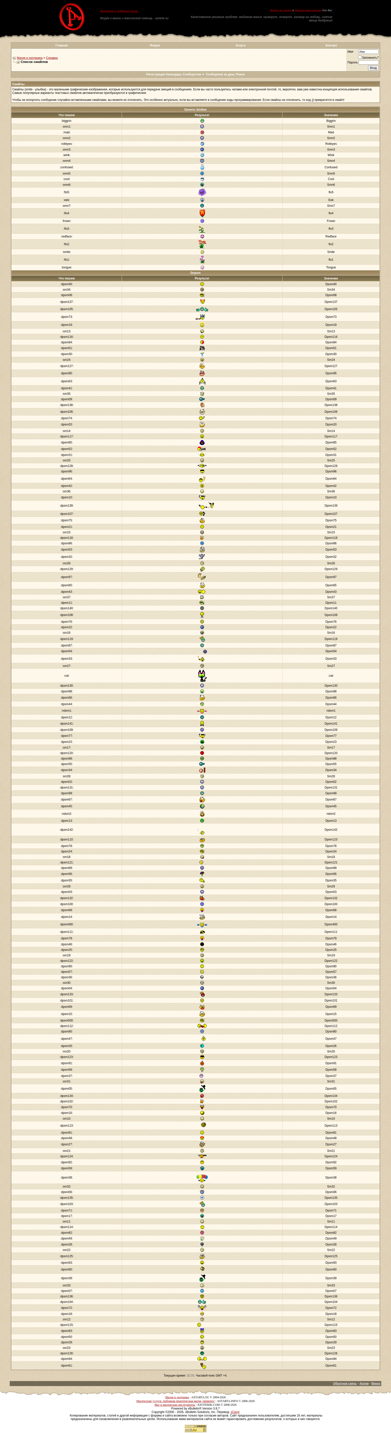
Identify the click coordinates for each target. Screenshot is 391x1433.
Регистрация (155, 74)
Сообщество (194, 74)
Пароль (352, 62)
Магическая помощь (308, 10)
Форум (155, 45)
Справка (52, 58)
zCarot (235, 1412)
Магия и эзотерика (30, 58)
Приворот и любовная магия (119, 11)
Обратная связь (345, 1383)
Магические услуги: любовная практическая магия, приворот (175, 1401)
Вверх (375, 1383)
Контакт (331, 45)
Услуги (241, 45)
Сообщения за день (220, 74)
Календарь (174, 74)
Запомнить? (368, 57)
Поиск (240, 74)
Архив (364, 1383)
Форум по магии (281, 10)
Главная (62, 45)
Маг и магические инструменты (174, 1405)
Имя (350, 51)
